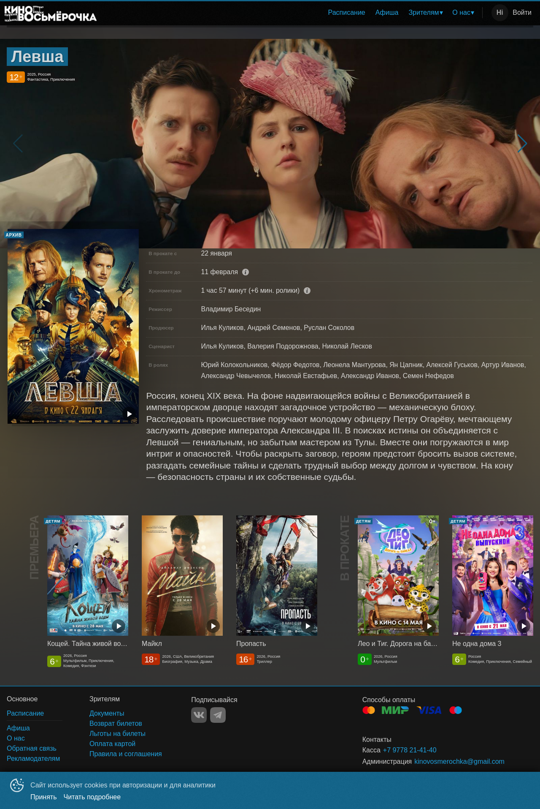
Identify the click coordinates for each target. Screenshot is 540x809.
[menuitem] (346, 12)
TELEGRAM (218, 715)
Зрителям (423, 12)
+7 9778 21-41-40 (410, 750)
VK (199, 715)
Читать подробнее (92, 797)
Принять (43, 797)
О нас (461, 12)
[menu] (291, 12)
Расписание (346, 12)
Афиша (387, 12)
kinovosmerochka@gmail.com (459, 761)
